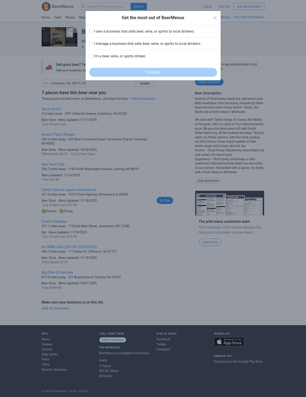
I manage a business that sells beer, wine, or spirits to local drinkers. (147, 44)
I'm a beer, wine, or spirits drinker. (120, 56)
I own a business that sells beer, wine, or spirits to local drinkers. (144, 31)
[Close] (215, 18)
